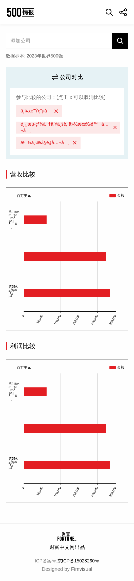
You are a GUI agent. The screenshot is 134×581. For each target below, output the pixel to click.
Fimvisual (81, 569)
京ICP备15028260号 (78, 560)
